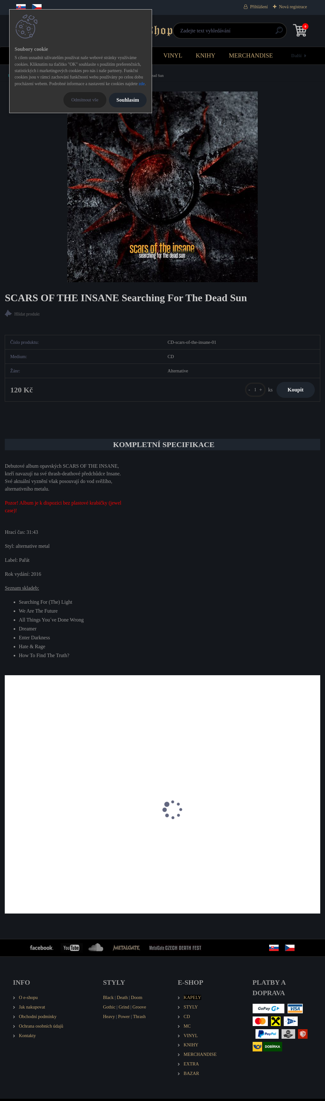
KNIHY (206, 55)
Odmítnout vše (84, 99)
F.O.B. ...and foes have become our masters (158, 838)
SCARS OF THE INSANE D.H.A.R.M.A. (50, 838)
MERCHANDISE (251, 55)
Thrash (139, 1018)
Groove (139, 1009)
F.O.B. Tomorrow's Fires (247, 838)
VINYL (172, 55)
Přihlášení (259, 6)
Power (124, 1018)
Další (296, 55)
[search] (238, 33)
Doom (136, 999)
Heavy (109, 1018)
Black (108, 999)
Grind (124, 1009)
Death (122, 999)
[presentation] (9, 820)
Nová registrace (293, 6)
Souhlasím (127, 100)
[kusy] (251, 391)
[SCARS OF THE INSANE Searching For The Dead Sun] (162, 187)
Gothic (109, 1009)
